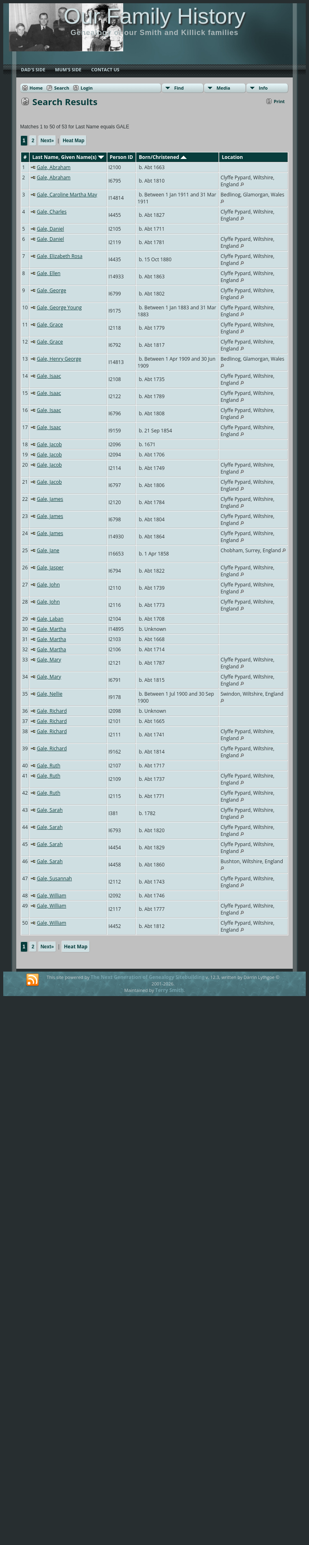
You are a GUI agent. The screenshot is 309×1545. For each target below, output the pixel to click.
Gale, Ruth (48, 765)
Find (179, 88)
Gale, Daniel (50, 228)
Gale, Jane (48, 550)
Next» (47, 140)
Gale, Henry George (59, 358)
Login (87, 88)
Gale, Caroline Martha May (67, 194)
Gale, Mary (49, 659)
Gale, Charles (51, 211)
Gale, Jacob (49, 444)
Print (279, 101)
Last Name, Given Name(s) (68, 157)
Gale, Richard (52, 710)
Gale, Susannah (54, 878)
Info (263, 88)
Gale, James (50, 499)
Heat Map (73, 140)
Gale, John (48, 584)
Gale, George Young (59, 307)
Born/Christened (162, 157)
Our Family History (154, 16)
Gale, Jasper (50, 567)
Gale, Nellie (49, 693)
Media (223, 88)
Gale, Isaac (49, 375)
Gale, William (51, 895)
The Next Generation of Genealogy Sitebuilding (148, 977)
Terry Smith (169, 990)
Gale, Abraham (53, 167)
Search (61, 88)
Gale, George (51, 290)
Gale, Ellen (48, 273)
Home (36, 88)
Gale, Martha (51, 629)
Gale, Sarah (50, 810)
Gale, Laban (50, 618)
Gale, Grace (50, 324)
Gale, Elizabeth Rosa (59, 256)
